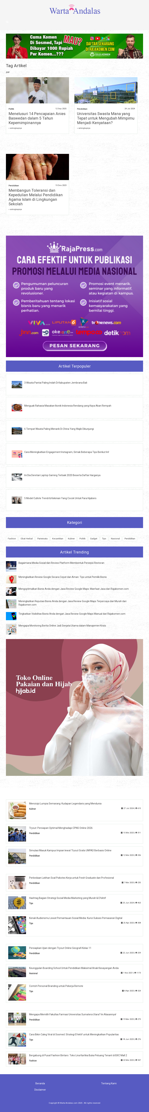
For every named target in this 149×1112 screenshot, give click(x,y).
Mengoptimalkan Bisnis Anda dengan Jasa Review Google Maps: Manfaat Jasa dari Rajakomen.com (74, 588)
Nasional (115, 538)
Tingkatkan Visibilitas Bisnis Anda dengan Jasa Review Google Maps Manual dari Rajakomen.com (72, 613)
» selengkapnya (15, 128)
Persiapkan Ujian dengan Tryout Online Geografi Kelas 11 (60, 948)
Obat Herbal (27, 538)
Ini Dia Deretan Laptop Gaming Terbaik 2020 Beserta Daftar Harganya (62, 475)
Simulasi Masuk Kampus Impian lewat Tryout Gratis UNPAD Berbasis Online (70, 850)
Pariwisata (42, 538)
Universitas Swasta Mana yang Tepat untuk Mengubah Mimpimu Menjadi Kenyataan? (106, 118)
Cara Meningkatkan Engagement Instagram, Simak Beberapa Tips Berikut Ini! (66, 452)
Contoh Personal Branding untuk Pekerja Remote (56, 986)
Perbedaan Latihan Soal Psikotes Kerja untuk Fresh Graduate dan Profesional (71, 877)
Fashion (12, 538)
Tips (104, 538)
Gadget (93, 538)
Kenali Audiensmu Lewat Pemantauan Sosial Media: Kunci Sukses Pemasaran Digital (75, 918)
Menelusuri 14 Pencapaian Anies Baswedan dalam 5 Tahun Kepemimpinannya (37, 118)
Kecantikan (57, 538)
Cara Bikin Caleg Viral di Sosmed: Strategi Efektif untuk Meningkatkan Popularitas (74, 1034)
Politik (11, 109)
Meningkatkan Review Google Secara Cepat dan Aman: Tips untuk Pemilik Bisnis (63, 577)
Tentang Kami (109, 1083)
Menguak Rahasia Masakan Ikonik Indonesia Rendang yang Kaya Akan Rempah (67, 405)
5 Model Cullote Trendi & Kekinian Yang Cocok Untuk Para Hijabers (60, 498)
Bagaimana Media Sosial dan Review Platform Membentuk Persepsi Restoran (61, 562)
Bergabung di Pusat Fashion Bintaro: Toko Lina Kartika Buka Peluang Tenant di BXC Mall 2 (78, 1055)
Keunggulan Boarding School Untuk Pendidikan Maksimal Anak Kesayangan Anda (74, 968)
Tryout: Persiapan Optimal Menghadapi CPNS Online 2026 (61, 828)
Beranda (40, 1083)
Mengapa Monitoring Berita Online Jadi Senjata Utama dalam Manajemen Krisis (62, 625)
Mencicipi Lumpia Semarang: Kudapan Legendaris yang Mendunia (65, 803)
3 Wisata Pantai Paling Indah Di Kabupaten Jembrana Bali (55, 382)
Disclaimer (40, 1089)
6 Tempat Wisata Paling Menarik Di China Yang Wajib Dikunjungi (59, 428)
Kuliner (71, 538)
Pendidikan (82, 109)
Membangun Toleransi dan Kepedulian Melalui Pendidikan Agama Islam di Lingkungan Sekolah (36, 197)
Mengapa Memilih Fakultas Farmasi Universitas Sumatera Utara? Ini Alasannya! (72, 1014)
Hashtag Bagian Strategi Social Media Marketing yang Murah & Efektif (67, 898)
